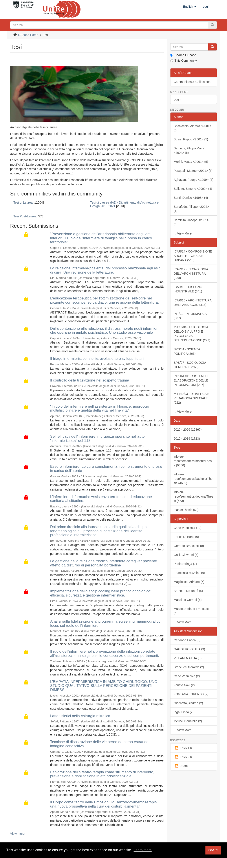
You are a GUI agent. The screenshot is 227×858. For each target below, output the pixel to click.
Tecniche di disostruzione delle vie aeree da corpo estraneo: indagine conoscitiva (100, 744)
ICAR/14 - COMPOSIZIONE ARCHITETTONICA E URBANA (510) (193, 256)
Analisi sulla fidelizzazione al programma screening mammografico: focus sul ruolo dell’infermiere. (105, 623)
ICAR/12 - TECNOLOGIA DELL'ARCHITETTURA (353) (191, 273)
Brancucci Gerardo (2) (189, 667)
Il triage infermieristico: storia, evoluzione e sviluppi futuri (97, 358)
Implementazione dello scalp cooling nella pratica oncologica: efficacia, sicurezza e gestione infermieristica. (100, 593)
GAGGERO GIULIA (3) (189, 649)
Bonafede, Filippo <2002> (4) (191, 209)
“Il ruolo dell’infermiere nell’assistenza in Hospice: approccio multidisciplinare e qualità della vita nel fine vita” (99, 408)
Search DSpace (183, 55)
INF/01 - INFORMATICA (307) (190, 316)
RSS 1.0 (183, 748)
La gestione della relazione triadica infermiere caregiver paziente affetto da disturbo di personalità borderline (103, 563)
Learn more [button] (143, 850)
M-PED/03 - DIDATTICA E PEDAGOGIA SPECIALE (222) (191, 398)
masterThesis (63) (186, 510)
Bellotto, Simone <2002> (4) (193, 188)
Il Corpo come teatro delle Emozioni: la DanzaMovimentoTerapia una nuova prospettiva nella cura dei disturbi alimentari (103, 804)
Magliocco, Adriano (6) (189, 582)
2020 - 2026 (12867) (188, 429)
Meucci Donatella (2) (188, 721)
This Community (183, 60)
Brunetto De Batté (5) (188, 591)
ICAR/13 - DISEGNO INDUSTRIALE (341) (188, 289)
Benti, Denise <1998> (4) (191, 197)
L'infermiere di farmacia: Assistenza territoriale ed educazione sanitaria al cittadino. (101, 499)
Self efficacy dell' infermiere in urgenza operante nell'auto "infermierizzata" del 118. (97, 438)
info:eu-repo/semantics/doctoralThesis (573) (193, 496)
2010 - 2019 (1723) (187, 438)
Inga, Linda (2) (184, 712)
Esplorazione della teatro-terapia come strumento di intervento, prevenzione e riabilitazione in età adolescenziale (102, 774)
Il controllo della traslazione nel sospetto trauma (89, 380)
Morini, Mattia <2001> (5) (191, 161)
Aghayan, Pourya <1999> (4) (193, 179)
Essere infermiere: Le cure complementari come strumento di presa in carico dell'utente (106, 468)
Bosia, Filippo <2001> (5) (191, 139)
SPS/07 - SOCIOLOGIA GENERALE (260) (190, 365)
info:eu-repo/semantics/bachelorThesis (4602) (193, 479)
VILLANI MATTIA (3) (188, 658)
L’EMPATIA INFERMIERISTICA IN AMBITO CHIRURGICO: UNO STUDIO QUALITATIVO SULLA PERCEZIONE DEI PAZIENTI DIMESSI (103, 686)
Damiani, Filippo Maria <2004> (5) (189, 150)
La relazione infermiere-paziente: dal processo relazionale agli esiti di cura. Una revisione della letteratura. (105, 270)
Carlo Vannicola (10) (188, 528)
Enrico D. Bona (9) (186, 537)
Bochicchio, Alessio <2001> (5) (192, 128)
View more (17, 833)
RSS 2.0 (183, 757)
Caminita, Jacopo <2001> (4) (191, 222)
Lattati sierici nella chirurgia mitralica (80, 716)
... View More (183, 233)
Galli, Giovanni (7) (186, 555)
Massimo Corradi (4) (188, 600)
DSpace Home (28, 35)
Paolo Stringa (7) (185, 564)
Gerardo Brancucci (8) (189, 546)
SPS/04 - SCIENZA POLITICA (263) (187, 351)
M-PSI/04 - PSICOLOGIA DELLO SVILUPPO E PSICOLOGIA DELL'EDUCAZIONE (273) (192, 333)
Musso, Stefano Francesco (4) (192, 611)
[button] (190, 6)
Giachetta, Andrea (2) (188, 703)
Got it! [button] (213, 850)
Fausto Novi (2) (184, 685)
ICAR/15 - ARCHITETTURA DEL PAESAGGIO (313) (193, 302)
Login (177, 99)
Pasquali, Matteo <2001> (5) (193, 170)
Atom (181, 766)
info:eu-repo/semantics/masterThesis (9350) (193, 461)
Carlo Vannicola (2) (187, 676)
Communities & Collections (192, 82)
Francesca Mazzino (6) (189, 573)
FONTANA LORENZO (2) (191, 694)
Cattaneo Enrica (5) (187, 640)
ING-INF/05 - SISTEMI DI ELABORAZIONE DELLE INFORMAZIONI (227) (191, 380)
